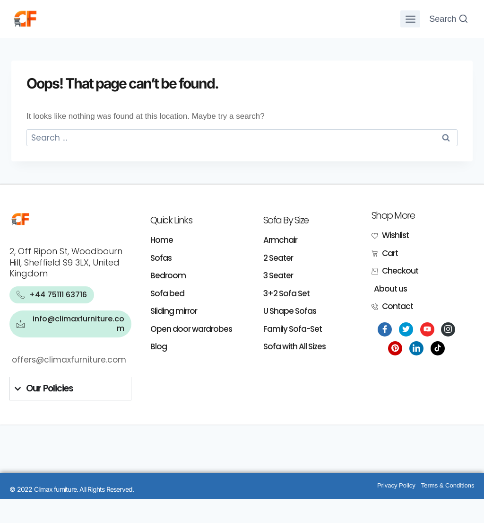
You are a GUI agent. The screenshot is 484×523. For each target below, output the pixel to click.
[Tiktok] (438, 348)
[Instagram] (448, 329)
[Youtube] (427, 329)
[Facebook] (385, 329)
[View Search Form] (449, 19)
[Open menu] (410, 18)
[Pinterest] (395, 348)
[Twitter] (406, 329)
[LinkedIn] (416, 348)
